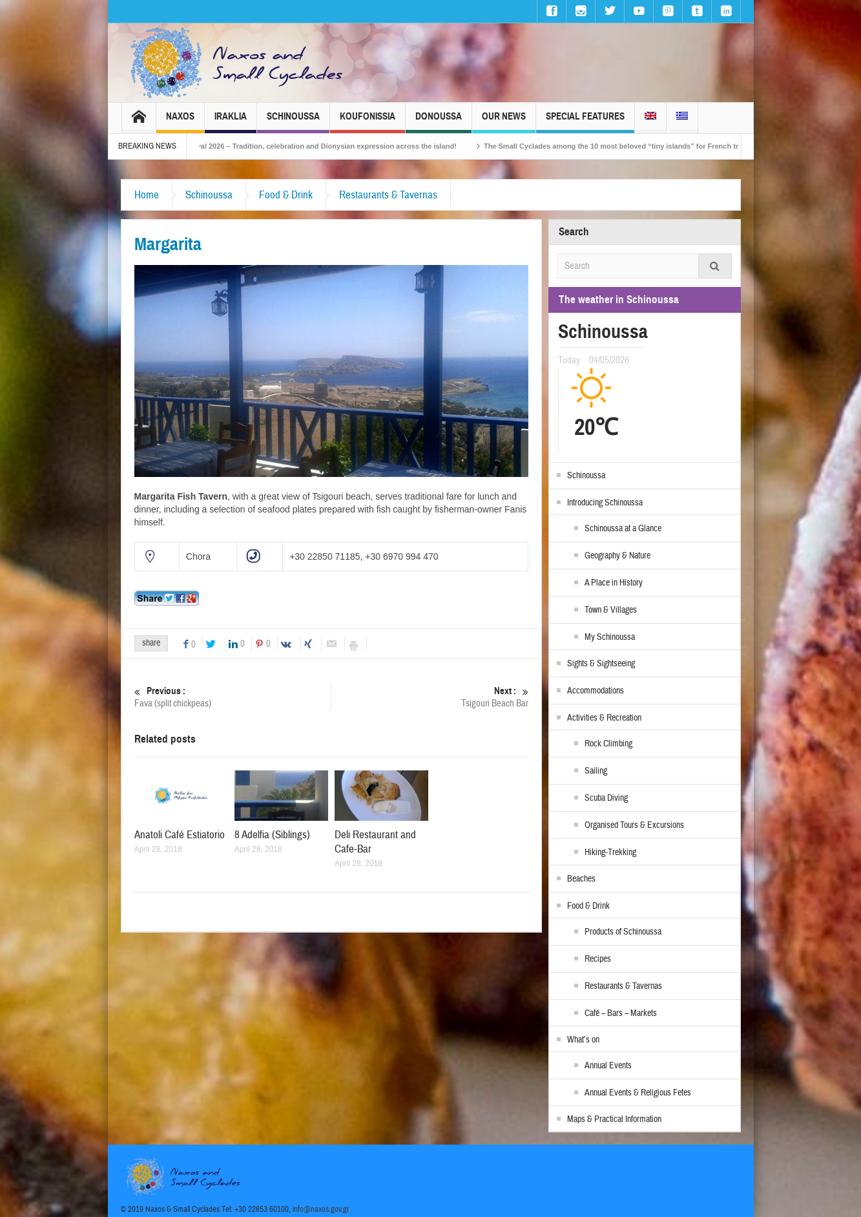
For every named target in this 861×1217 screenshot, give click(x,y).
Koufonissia (367, 122)
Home (146, 195)
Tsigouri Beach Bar (430, 697)
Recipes (598, 959)
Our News (503, 122)
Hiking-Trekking (610, 852)
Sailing (596, 771)
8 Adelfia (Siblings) (272, 834)
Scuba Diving (606, 798)
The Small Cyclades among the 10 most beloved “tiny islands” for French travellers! (645, 146)
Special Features (585, 122)
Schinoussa (293, 122)
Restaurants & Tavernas (388, 195)
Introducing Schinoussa (605, 503)
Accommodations (595, 691)
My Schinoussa (610, 637)
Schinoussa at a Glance (623, 528)
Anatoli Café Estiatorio (179, 834)
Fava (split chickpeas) (232, 697)
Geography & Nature (617, 556)
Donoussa (439, 122)
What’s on (583, 1040)
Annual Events (608, 1066)
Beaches (581, 879)
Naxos (180, 122)
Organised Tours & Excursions (634, 825)
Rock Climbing (608, 744)
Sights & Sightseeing (601, 664)
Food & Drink (286, 195)
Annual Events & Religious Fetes (638, 1093)
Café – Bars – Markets (621, 1013)
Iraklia (230, 122)
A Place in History (614, 583)
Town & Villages (611, 610)
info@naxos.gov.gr (321, 1209)
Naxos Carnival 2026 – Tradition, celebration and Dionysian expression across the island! (326, 146)
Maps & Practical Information (614, 1119)
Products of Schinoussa (623, 932)
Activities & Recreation (604, 718)
